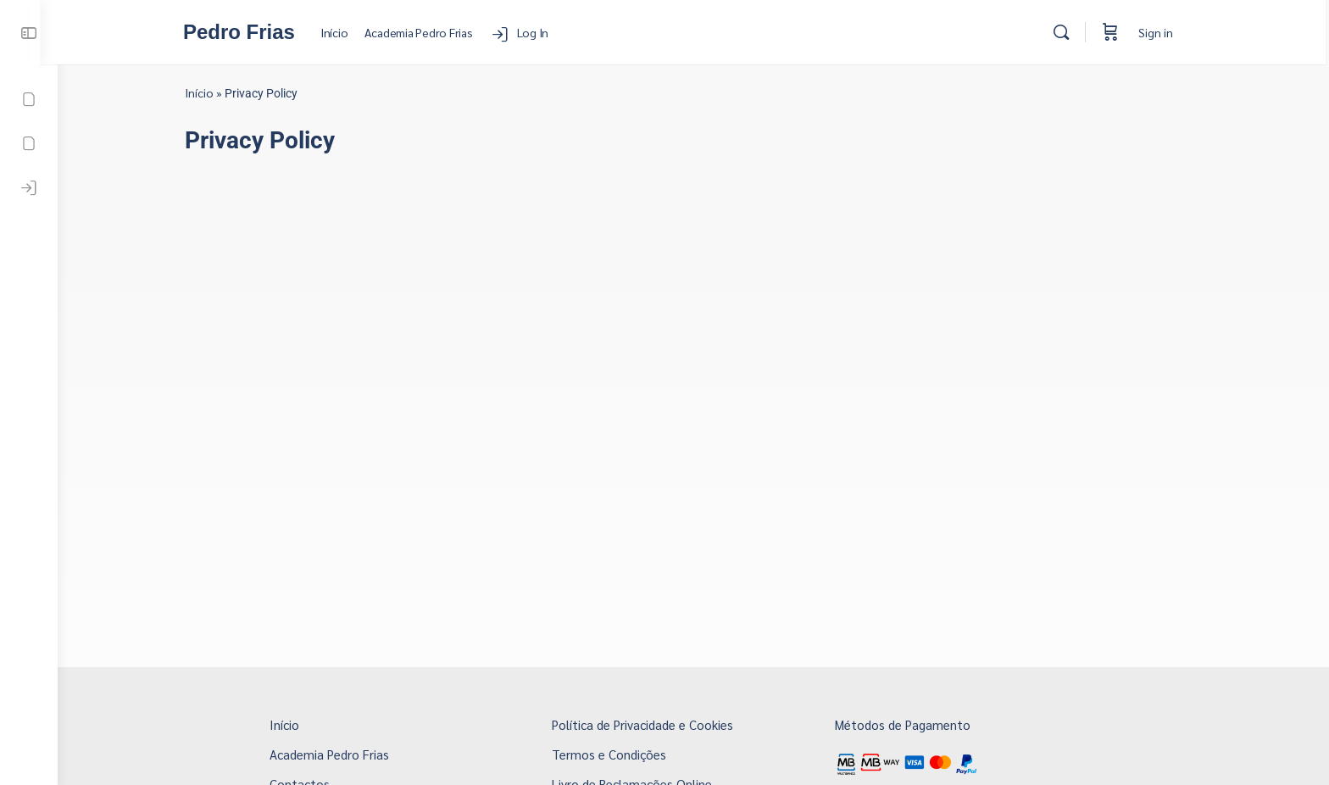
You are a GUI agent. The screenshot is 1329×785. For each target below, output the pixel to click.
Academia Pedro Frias (338, 754)
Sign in (1165, 32)
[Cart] (1120, 32)
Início (207, 92)
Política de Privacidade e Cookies (651, 724)
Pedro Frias (249, 31)
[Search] (1071, 32)
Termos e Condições (617, 754)
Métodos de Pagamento (911, 724)
